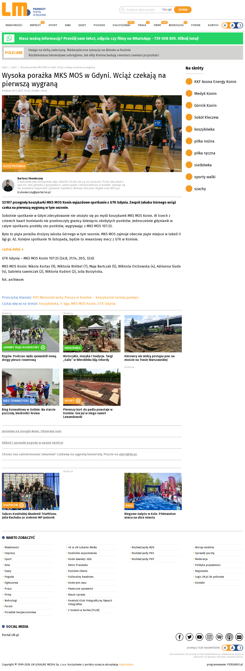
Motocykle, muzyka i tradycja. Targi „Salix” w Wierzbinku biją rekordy (88, 358)
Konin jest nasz (77, 582)
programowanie (216, 664)
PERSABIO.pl (235, 664)
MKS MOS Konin (83, 304)
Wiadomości (14, 25)
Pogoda (99, 25)
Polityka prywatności (207, 565)
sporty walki (205, 177)
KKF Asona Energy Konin (215, 81)
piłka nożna (204, 141)
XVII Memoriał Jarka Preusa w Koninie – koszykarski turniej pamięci (86, 297)
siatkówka (203, 165)
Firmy (157, 25)
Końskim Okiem (77, 571)
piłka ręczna (204, 153)
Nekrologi (176, 25)
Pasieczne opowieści (80, 588)
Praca (142, 25)
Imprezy (35, 25)
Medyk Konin (205, 93)
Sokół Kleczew (206, 117)
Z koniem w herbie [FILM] (83, 610)
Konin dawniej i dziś (80, 559)
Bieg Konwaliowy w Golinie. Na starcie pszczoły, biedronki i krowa (29, 411)
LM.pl (4, 67)
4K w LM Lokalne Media (82, 547)
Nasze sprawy (76, 594)
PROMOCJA (7, 314)
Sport (52, 25)
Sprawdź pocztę (205, 553)
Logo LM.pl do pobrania (209, 576)
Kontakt (200, 582)
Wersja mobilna (204, 547)
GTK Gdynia (106, 304)
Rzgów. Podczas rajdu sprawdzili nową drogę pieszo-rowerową (29, 358)
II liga (64, 304)
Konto (212, 25)
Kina (68, 25)
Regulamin (201, 571)
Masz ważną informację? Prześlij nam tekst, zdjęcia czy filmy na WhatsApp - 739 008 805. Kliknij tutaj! (109, 38)
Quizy (82, 25)
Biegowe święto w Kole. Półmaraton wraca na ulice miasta (150, 515)
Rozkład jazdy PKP (143, 559)
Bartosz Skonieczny (30, 178)
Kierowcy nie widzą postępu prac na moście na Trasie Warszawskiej (149, 358)
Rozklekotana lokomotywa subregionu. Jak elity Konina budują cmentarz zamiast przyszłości (94, 55)
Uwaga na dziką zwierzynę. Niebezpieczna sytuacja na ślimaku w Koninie (80, 50)
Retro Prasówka (78, 565)
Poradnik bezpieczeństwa (20, 612)
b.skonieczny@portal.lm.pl (34, 192)
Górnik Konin (205, 105)
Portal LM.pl (10, 635)
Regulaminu (126, 664)
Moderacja (201, 559)
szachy (200, 188)
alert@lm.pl (128, 454)
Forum (195, 25)
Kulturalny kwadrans (81, 576)
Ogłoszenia (121, 25)
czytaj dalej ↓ (13, 249)
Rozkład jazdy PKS (143, 553)
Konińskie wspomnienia (82, 553)
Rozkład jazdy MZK (143, 547)
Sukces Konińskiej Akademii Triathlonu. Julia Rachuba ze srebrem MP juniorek (29, 515)
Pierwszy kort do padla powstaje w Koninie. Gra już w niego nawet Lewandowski (88, 413)
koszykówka (48, 304)
